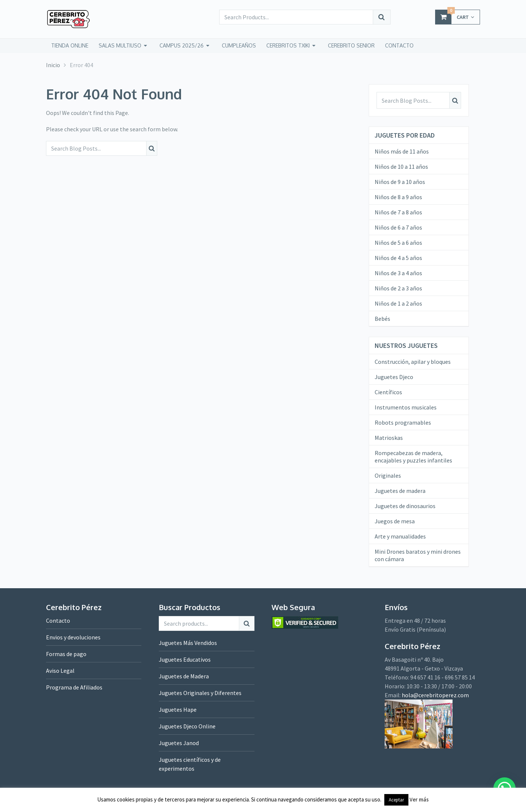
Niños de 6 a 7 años (398, 227)
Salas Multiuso (120, 45)
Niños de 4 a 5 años (398, 257)
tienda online (69, 45)
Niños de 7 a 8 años (398, 212)
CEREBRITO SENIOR (351, 45)
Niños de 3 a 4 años (398, 273)
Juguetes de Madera (184, 676)
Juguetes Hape (178, 709)
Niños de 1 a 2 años (398, 303)
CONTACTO (399, 45)
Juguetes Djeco (394, 377)
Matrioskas (389, 437)
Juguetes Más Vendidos (188, 642)
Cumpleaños (239, 45)
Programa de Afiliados (74, 687)
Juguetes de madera (400, 490)
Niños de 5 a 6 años (398, 242)
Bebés (382, 318)
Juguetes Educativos (185, 659)
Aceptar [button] (396, 800)
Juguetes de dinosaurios (405, 506)
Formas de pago (66, 654)
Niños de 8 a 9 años (398, 197)
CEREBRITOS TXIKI (288, 45)
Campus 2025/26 (182, 45)
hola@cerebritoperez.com (435, 695)
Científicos (388, 392)
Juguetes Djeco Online (187, 726)
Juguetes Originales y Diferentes (200, 693)
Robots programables (403, 422)
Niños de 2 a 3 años (398, 288)
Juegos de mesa (395, 521)
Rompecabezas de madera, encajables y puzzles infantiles (413, 456)
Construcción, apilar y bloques (413, 361)
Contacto (58, 620)
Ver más (419, 799)
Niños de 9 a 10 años (400, 181)
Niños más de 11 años (402, 151)
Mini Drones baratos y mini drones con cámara (418, 555)
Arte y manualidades (400, 536)
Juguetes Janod (179, 743)
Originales (388, 475)
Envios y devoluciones (73, 637)
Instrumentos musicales (406, 407)
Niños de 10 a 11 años (401, 166)
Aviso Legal (60, 670)
